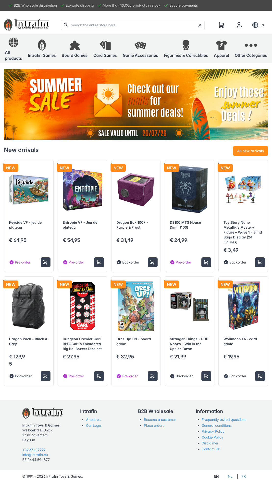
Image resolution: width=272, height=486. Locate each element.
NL (230, 476)
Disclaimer (210, 443)
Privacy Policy (213, 431)
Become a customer (160, 419)
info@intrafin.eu (35, 455)
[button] (42, 48)
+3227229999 (33, 450)
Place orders (154, 425)
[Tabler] (26, 25)
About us (93, 419)
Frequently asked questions (224, 419)
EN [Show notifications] (258, 25)
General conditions (217, 425)
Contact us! (211, 449)
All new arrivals (250, 151)
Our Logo (93, 425)
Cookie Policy (212, 437)
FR (244, 476)
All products (13, 48)
